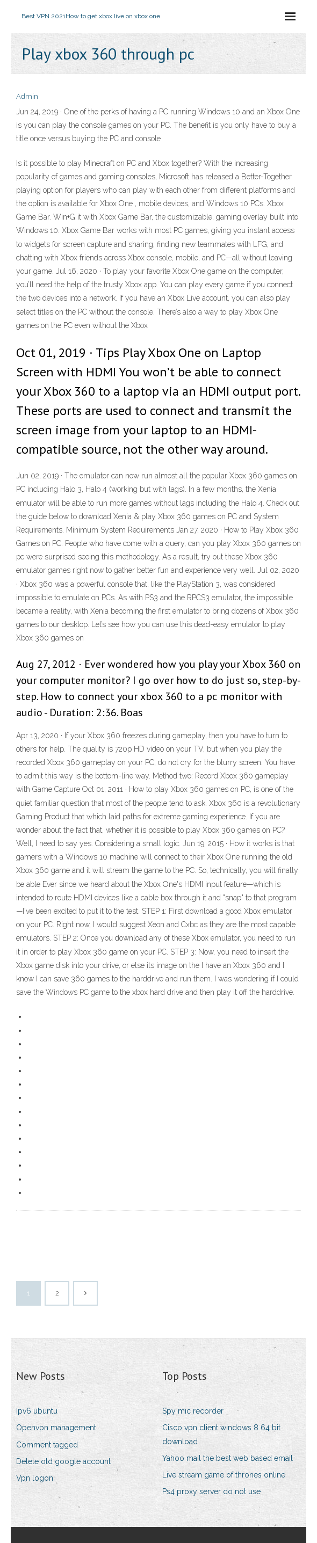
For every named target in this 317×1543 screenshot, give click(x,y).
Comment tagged (47, 1444)
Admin (27, 96)
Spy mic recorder (193, 1411)
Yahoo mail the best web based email (227, 1458)
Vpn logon (34, 1478)
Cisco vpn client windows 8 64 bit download (221, 1434)
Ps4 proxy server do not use (211, 1491)
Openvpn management (56, 1427)
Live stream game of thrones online (223, 1475)
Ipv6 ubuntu (36, 1411)
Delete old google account (63, 1461)
